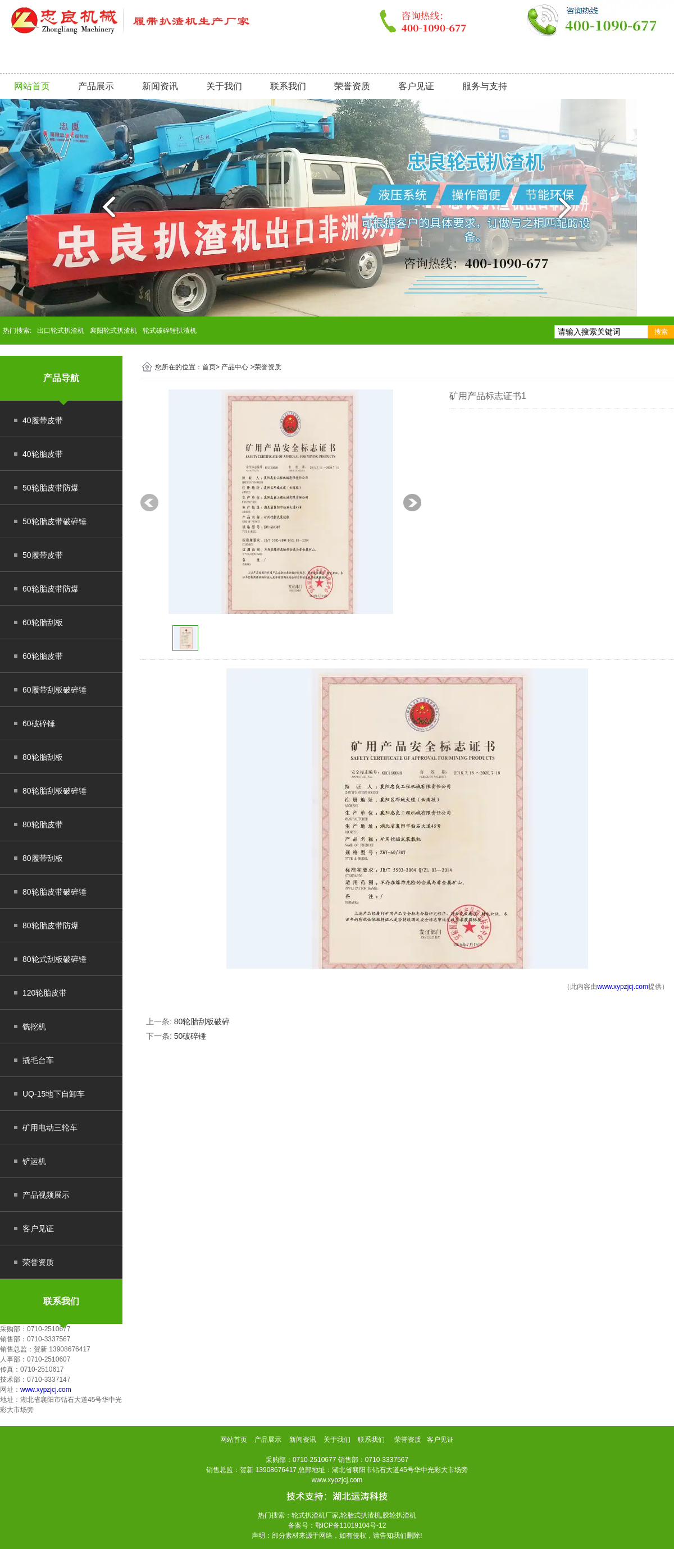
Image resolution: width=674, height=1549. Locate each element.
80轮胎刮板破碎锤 (54, 790)
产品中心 (234, 367)
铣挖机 (34, 1026)
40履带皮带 (42, 420)
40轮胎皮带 (42, 454)
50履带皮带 (42, 555)
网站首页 (32, 86)
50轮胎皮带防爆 (50, 487)
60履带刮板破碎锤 (54, 689)
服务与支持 (484, 86)
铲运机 (34, 1161)
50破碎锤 (190, 1036)
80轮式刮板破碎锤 (54, 959)
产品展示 (96, 86)
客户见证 (416, 86)
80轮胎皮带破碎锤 (54, 891)
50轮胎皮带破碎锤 (54, 521)
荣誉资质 (352, 86)
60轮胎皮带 (42, 656)
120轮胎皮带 (44, 992)
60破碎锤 (38, 723)
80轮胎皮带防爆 (50, 925)
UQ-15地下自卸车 (53, 1093)
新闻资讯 (160, 86)
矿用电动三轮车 (50, 1127)
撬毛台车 (38, 1060)
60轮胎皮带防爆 (50, 588)
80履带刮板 (42, 858)
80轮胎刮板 (42, 757)
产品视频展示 (46, 1194)
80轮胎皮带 (42, 824)
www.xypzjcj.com (45, 1390)
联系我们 (288, 86)
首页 (209, 367)
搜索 (661, 332)
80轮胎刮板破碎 (202, 1021)
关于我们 (224, 86)
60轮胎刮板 (42, 622)
